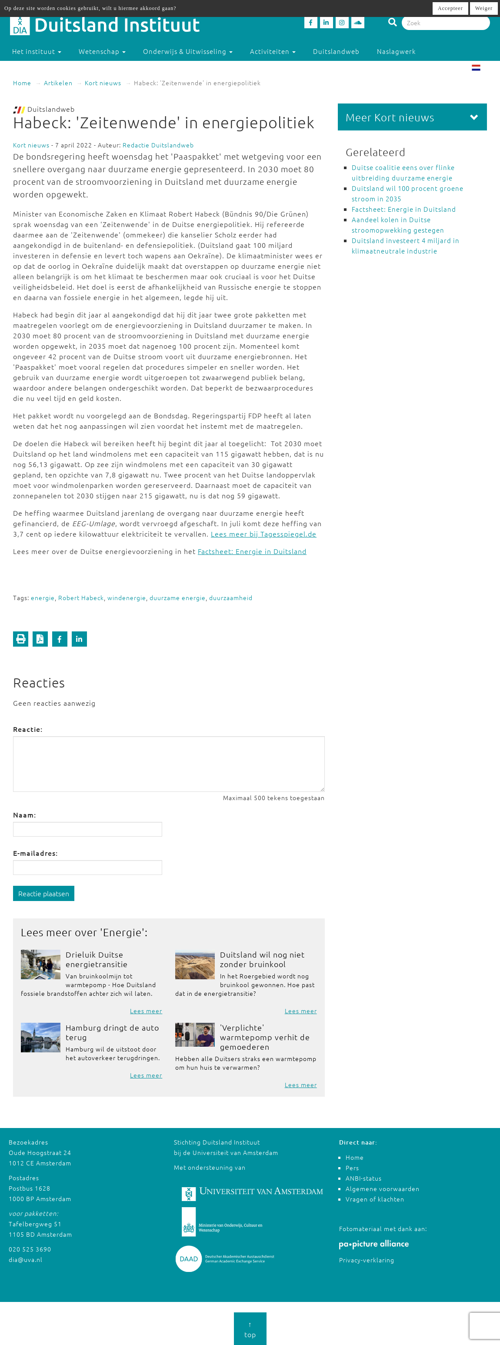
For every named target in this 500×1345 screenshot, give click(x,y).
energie (43, 597)
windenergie (126, 597)
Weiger (484, 8)
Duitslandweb (336, 51)
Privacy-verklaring (366, 1259)
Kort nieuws (103, 82)
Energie (122, 931)
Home (22, 82)
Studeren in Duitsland (52, 68)
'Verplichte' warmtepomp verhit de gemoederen (265, 1036)
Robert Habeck (81, 597)
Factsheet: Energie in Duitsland (252, 551)
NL (482, 68)
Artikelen (58, 82)
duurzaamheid (231, 597)
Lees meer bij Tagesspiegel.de (264, 533)
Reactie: (28, 729)
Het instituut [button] (36, 51)
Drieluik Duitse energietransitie (97, 959)
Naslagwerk (396, 51)
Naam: (24, 814)
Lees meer (146, 1010)
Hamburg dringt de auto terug (112, 1032)
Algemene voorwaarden (383, 1188)
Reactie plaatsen (43, 893)
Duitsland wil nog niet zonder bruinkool (262, 959)
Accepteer (450, 8)
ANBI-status (364, 1178)
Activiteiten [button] (273, 51)
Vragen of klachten (375, 1199)
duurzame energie (178, 597)
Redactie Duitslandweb (158, 144)
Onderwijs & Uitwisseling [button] (188, 51)
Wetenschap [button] (102, 51)
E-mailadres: (35, 853)
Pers (352, 1167)
